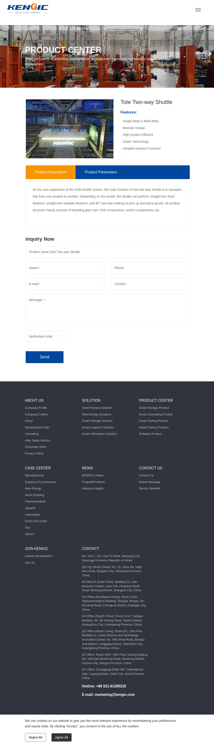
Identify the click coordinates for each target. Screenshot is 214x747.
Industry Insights (93, 488)
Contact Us (146, 475)
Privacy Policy (34, 453)
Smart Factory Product (154, 427)
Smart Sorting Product (153, 420)
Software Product (150, 434)
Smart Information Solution (99, 434)
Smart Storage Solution (97, 420)
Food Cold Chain (36, 521)
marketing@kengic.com (115, 695)
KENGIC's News (93, 475)
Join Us (30, 562)
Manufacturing (34, 475)
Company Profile (36, 407)
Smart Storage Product (154, 407)
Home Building (34, 495)
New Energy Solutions (96, 414)
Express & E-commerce (40, 482)
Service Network (150, 488)
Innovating (32, 434)
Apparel (30, 508)
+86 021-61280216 (111, 686)
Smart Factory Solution (97, 407)
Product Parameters (113, 172)
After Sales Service (37, 440)
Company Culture (36, 414)
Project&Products (93, 482)
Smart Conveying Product (156, 414)
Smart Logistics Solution (98, 427)
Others (29, 534)
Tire (27, 527)
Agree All (61, 737)
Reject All (35, 737)
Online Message (149, 482)
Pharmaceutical (35, 501)
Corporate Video (35, 447)
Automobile (32, 514)
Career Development (38, 556)
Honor (29, 420)
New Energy (33, 488)
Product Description (63, 172)
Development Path (37, 427)
